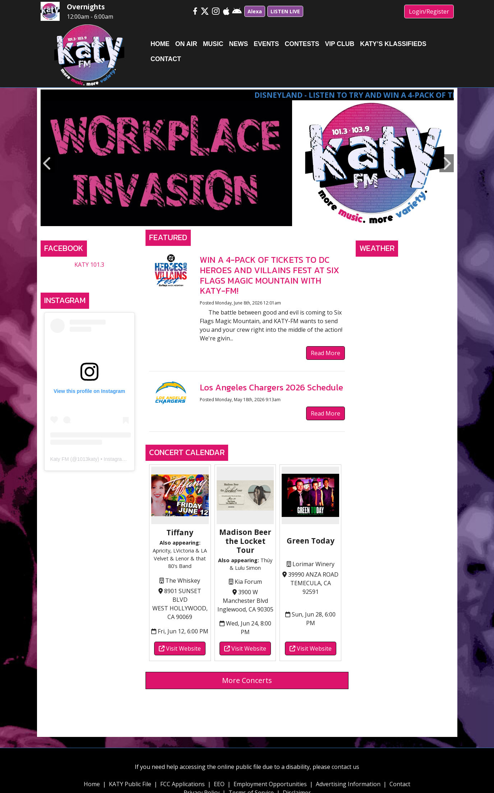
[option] (247, 163)
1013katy (87, 459)
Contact (399, 784)
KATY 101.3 (89, 265)
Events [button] (266, 43)
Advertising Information (348, 784)
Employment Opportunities (270, 784)
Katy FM (59, 459)
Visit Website (180, 648)
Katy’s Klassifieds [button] (393, 43)
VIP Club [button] (339, 43)
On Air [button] (186, 43)
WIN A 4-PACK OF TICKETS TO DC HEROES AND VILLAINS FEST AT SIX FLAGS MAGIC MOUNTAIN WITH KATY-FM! (269, 275)
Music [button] (213, 43)
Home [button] (160, 43)
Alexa (255, 11)
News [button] (238, 43)
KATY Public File (130, 784)
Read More (325, 353)
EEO (219, 784)
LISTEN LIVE (285, 11)
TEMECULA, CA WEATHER (404, 287)
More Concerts (247, 680)
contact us (345, 767)
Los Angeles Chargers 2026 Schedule (271, 387)
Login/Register (429, 11)
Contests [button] (302, 43)
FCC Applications (182, 784)
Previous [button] (48, 163)
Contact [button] (166, 59)
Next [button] (446, 163)
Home (92, 784)
